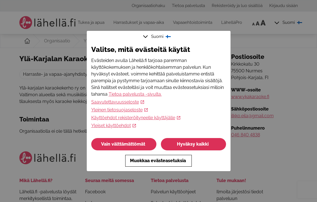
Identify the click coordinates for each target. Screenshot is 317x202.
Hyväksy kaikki (193, 144)
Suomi (157, 36)
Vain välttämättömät (123, 144)
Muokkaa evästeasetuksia (158, 160)
